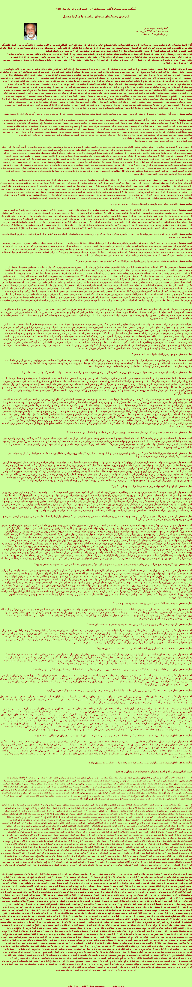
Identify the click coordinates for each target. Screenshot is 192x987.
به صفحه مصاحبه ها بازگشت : (92, 986)
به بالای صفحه (73, 986)
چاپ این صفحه (118, 986)
